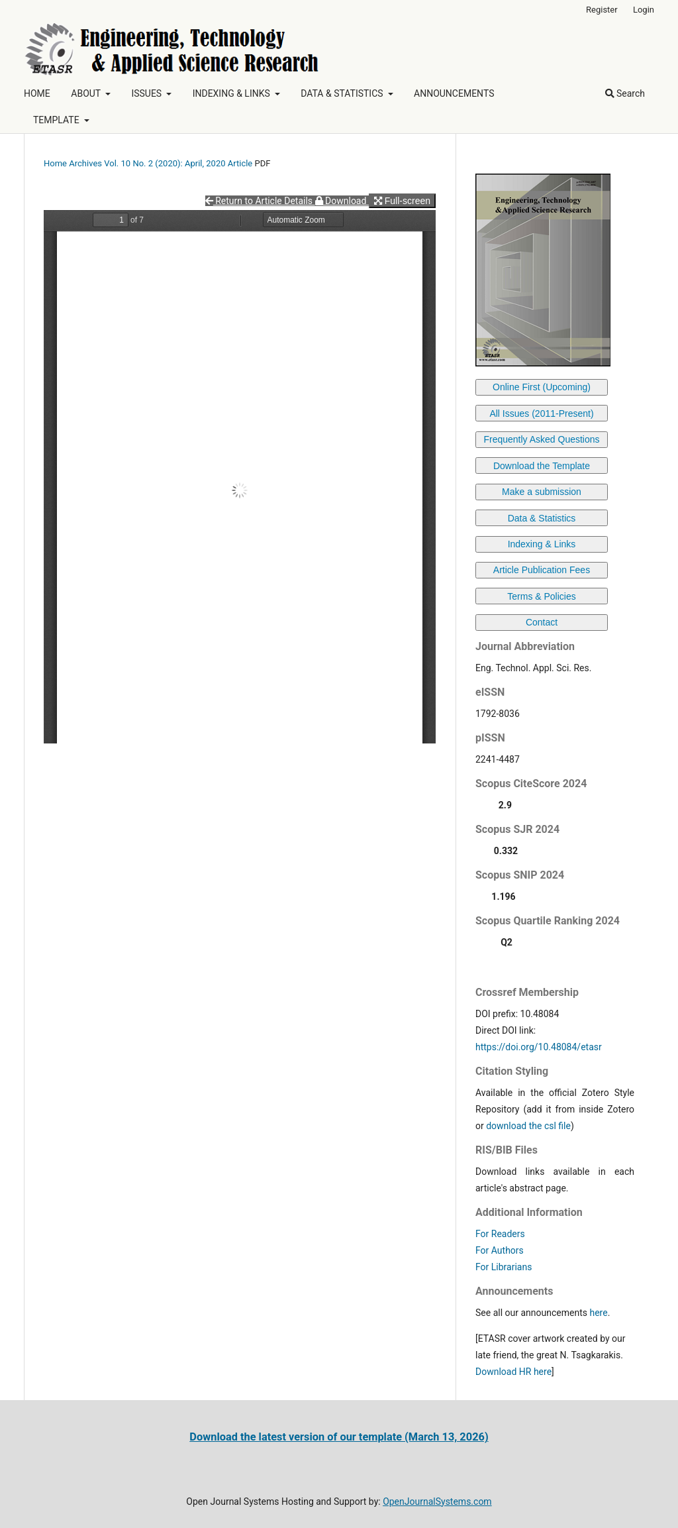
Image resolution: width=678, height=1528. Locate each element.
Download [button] (342, 200)
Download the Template (541, 466)
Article (240, 163)
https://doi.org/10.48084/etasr (538, 1047)
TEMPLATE (57, 120)
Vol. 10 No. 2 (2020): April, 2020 (164, 163)
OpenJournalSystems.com (437, 1501)
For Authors (499, 1250)
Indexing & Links (542, 544)
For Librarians (503, 1267)
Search (625, 93)
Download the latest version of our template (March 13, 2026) (338, 1437)
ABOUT (87, 93)
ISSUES (147, 93)
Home (55, 163)
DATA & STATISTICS (343, 93)
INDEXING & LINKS (233, 93)
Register (602, 10)
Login (643, 10)
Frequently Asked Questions (541, 439)
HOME (37, 93)
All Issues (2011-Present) (541, 413)
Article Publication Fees (541, 570)
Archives (85, 163)
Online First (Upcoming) (542, 387)
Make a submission (541, 491)
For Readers (500, 1233)
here (598, 1312)
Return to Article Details (260, 200)
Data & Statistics (542, 518)
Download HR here (513, 1371)
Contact (541, 622)
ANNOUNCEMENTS (454, 93)
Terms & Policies (541, 596)
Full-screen (402, 200)
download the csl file (528, 1125)
